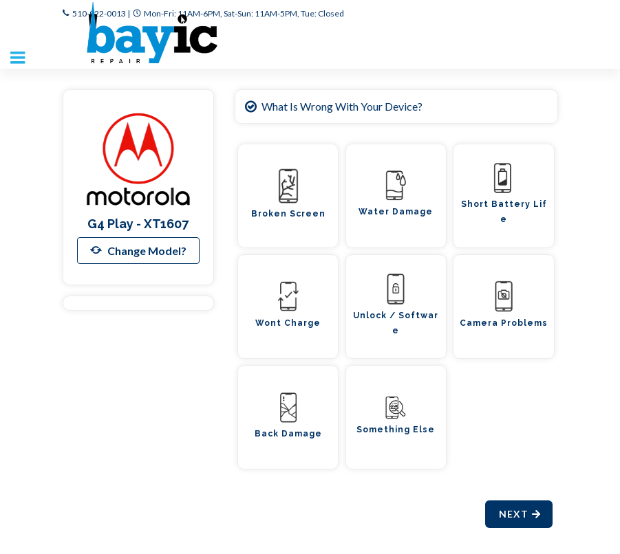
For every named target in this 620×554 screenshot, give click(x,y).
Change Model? (138, 250)
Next (520, 514)
